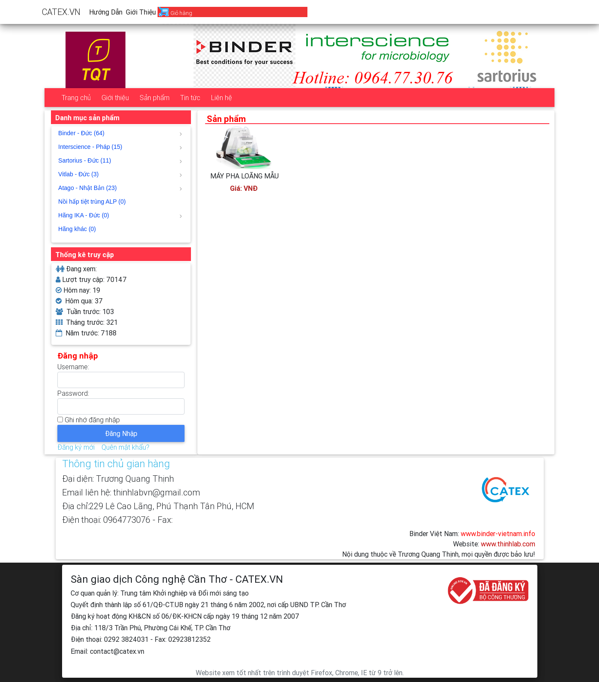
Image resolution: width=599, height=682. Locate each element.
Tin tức (190, 97)
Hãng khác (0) (77, 228)
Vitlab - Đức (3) (120, 174)
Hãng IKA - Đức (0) (120, 215)
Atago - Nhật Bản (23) (120, 187)
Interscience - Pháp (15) (120, 146)
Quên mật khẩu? (125, 447)
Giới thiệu (141, 12)
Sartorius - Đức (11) (120, 160)
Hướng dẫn (105, 12)
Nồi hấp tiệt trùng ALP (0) (92, 201)
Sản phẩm (155, 97)
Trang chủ (76, 97)
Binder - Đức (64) (120, 133)
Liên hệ (221, 97)
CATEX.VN (61, 11)
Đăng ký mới (76, 447)
